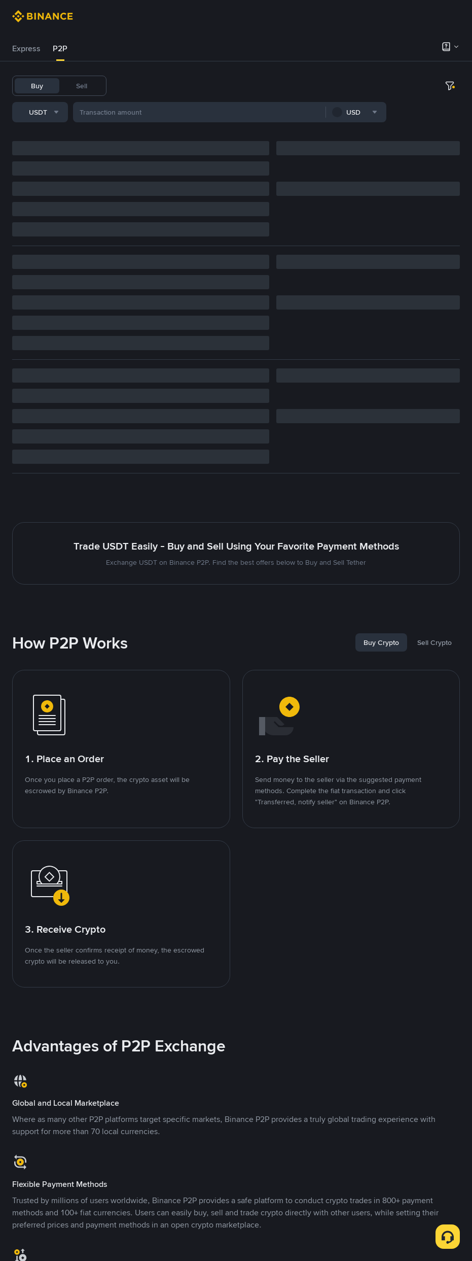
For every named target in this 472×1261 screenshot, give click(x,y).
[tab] (26, 49)
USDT (128, 85)
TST (376, 85)
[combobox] (116, 114)
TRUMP (293, 85)
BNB (241, 85)
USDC (180, 85)
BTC (154, 85)
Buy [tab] (37, 85)
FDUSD (212, 85)
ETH (264, 85)
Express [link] (26, 48)
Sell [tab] (81, 85)
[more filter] (450, 114)
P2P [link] (60, 48)
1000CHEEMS (337, 85)
